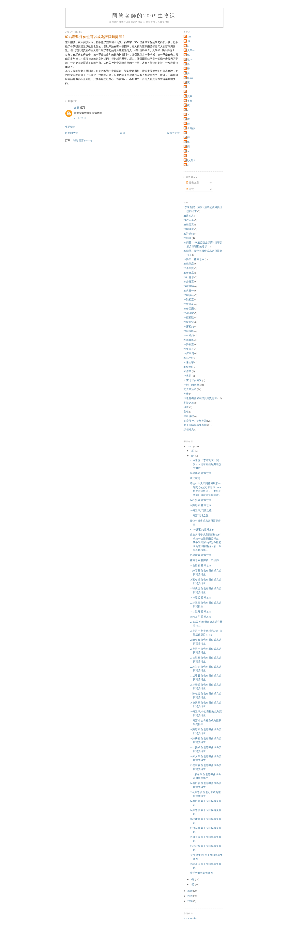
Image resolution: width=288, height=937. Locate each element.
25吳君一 (189, 290)
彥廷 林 (189, 77)
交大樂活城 (190, 389)
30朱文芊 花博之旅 (200, 616)
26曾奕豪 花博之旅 (200, 473)
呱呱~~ (188, 59)
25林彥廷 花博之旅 (200, 597)
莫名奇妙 (190, 128)
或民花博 (195, 478)
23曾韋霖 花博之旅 (200, 555)
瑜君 (187, 109)
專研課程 (189, 416)
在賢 (187, 68)
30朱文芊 (189, 362)
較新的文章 (71, 132)
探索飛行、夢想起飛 (195, 420)
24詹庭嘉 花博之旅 (200, 565)
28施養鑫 (189, 339)
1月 (192, 884)
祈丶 (187, 114)
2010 (190, 890)
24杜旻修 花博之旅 (200, 500)
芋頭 (187, 123)
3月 (192, 879)
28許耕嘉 (189, 344)
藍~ (187, 132)
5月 (192, 450)
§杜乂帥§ (190, 160)
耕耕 (187, 119)
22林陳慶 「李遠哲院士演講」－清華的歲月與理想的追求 (205, 464)
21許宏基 (189, 220)
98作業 (187, 371)
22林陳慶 (189, 229)
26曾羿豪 (189, 308)
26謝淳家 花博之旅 (200, 505)
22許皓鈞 (189, 233)
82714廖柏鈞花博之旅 (202, 529)
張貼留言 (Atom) (82, 140)
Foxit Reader (190, 918)
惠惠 (187, 82)
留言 (190, 189)
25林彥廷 (189, 295)
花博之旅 (189, 402)
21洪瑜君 (189, 215)
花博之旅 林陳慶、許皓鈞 (204, 560)
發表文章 (192, 182)
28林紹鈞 (189, 335)
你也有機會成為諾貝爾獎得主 (200, 398)
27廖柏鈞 (189, 326)
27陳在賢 (189, 321)
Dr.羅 (187, 41)
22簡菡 (187, 238)
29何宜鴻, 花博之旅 (201, 510)
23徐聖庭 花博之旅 (200, 611)
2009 (190, 895)
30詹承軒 (189, 366)
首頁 (122, 132)
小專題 (187, 375)
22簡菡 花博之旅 (199, 515)
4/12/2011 (80, 118)
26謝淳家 (189, 313)
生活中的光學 (191, 384)
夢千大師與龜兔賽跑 (195, 425)
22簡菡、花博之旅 (194, 259)
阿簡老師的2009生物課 (144, 16)
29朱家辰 (189, 348)
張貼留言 (70, 126)
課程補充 (189, 429)
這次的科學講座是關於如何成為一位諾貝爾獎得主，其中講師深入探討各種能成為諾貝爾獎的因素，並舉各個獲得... (205, 542)
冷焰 (187, 54)
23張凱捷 (189, 268)
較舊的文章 (173, 132)
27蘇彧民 (189, 331)
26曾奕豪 (189, 304)
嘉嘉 (187, 64)
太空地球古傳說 (193, 380)
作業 (186, 393)
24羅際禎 (189, 286)
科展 (186, 407)
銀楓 (187, 142)
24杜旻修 (189, 277)
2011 (190, 446)
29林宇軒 (189, 357)
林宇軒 (188, 100)
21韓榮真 (189, 224)
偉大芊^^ (190, 50)
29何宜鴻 (189, 353)
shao (187, 164)
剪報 (186, 411)
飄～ (187, 151)
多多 (187, 73)
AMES (188, 36)
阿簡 (187, 146)
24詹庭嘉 (189, 281)
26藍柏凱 (189, 317)
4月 (192, 455)
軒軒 (187, 137)
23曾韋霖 (189, 272)
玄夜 (76, 107)
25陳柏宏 (189, 299)
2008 (190, 901)
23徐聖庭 (189, 263)
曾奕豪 (188, 96)
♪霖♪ (187, 45)
